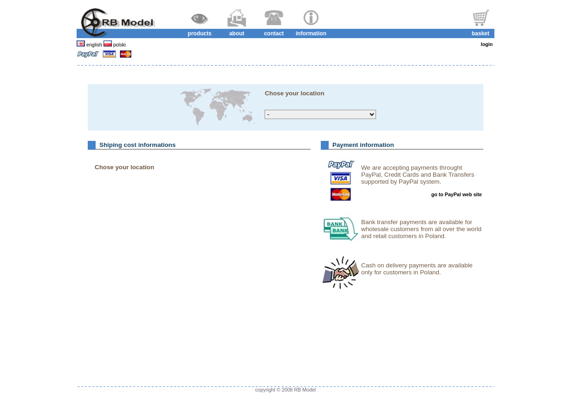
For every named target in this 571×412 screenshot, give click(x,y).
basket (480, 33)
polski (119, 44)
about (237, 33)
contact (274, 33)
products (199, 33)
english (94, 44)
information (311, 33)
